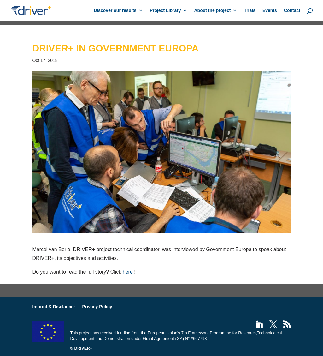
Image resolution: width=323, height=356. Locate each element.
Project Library (165, 10)
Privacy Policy (97, 306)
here (128, 272)
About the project (212, 10)
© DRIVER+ (81, 348)
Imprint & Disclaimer (53, 306)
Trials (249, 10)
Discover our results (115, 10)
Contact (292, 10)
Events (269, 10)
